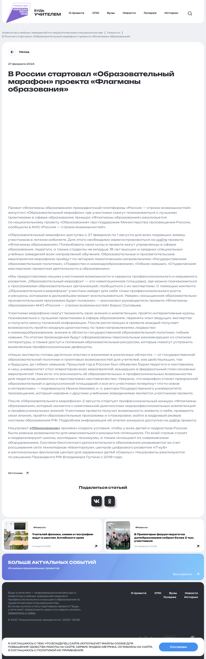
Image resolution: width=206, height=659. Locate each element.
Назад (18, 52)
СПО (95, 13)
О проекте (76, 13)
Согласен (178, 647)
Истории (171, 13)
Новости (129, 13)
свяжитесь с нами (21, 612)
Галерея (150, 13)
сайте (161, 240)
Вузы (111, 13)
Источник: (18, 473)
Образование (45, 428)
